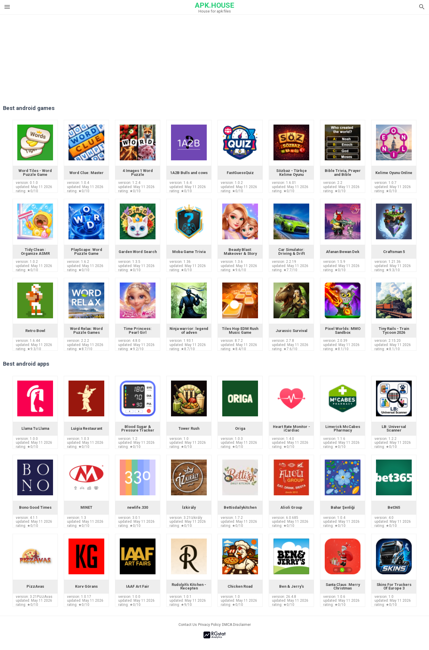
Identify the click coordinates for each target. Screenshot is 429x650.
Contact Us (187, 625)
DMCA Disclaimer (236, 625)
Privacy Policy (209, 625)
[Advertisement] (250, 56)
